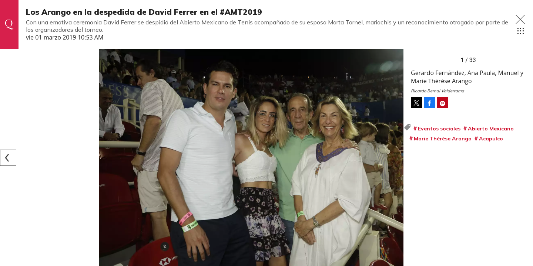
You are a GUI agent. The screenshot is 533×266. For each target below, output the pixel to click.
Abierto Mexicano (491, 128)
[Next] (395, 158)
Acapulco (491, 138)
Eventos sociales (439, 128)
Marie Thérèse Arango (443, 138)
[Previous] (8, 158)
